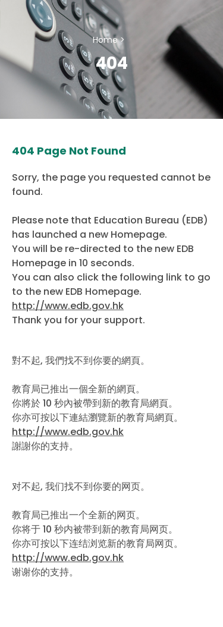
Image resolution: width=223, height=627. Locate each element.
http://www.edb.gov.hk (68, 306)
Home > (109, 39)
